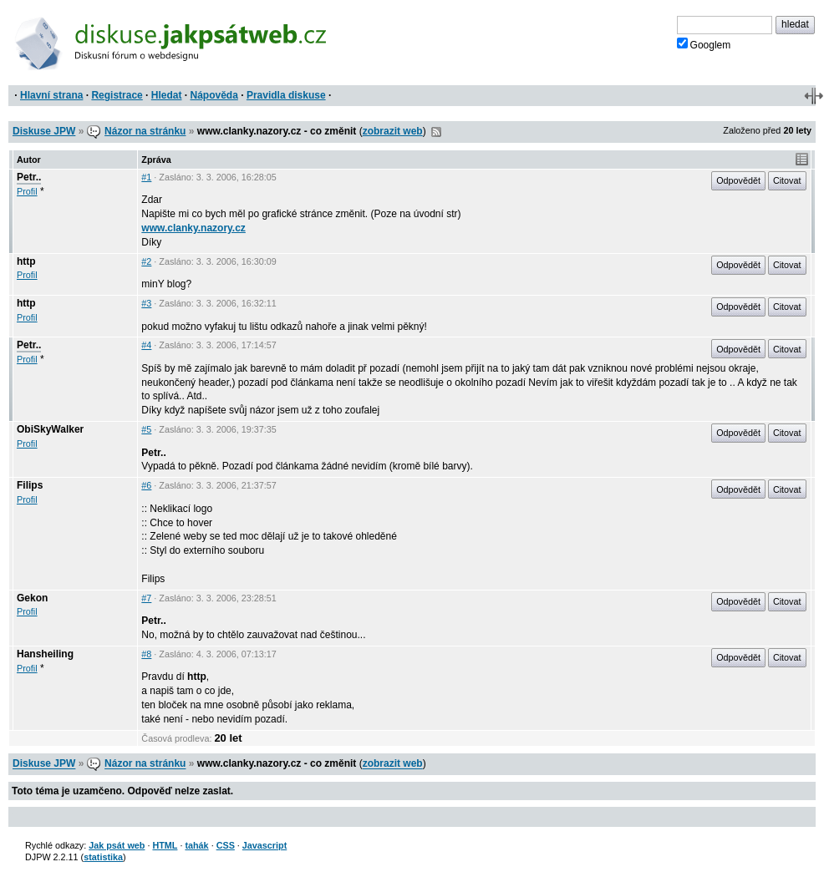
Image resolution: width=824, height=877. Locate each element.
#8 (146, 654)
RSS (436, 132)
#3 (146, 303)
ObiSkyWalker (50, 429)
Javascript (264, 845)
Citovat (787, 180)
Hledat (166, 95)
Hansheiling (45, 654)
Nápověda (214, 95)
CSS (225, 845)
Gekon (32, 598)
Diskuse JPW (44, 131)
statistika (103, 857)
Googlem (704, 44)
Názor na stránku (145, 131)
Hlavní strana (51, 95)
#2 (146, 261)
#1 (146, 177)
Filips (30, 485)
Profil (27, 191)
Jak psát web (117, 845)
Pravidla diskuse (286, 95)
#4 (146, 345)
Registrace (116, 95)
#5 (146, 429)
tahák (196, 845)
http (26, 261)
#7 (146, 598)
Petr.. (29, 177)
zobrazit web (393, 131)
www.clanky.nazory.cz (193, 228)
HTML (164, 845)
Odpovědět (738, 180)
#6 (146, 485)
